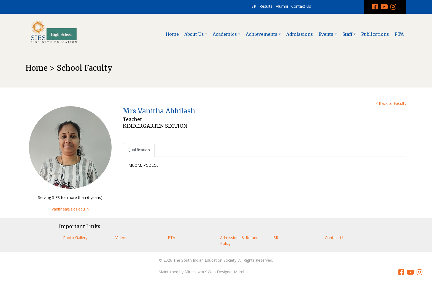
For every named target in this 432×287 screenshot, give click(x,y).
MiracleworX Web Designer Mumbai (217, 271)
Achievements (261, 34)
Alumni (282, 6)
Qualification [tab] (139, 149)
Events (325, 34)
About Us (194, 34)
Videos (121, 237)
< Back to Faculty (391, 103)
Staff (347, 34)
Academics (225, 34)
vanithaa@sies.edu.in (70, 209)
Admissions (299, 34)
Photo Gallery (75, 237)
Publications (375, 34)
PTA (399, 34)
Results (266, 6)
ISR (253, 6)
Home (172, 34)
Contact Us (301, 6)
